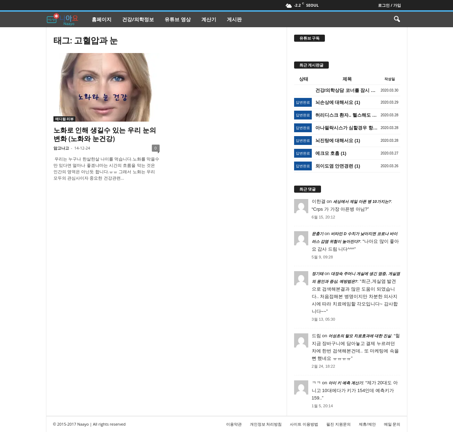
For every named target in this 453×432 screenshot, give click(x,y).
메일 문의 (392, 424)
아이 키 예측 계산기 (345, 383)
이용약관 (234, 424)
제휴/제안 (367, 424)
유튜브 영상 (178, 19)
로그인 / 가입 (389, 5)
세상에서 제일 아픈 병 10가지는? (362, 201)
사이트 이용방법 (304, 424)
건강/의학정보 (138, 19)
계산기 (208, 19)
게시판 (234, 19)
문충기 (317, 234)
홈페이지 (101, 19)
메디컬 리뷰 (64, 118)
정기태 (317, 274)
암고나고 (61, 148)
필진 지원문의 (338, 424)
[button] (397, 19)
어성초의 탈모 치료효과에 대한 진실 (359, 336)
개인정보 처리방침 (266, 424)
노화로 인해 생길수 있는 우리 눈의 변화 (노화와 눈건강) (104, 134)
